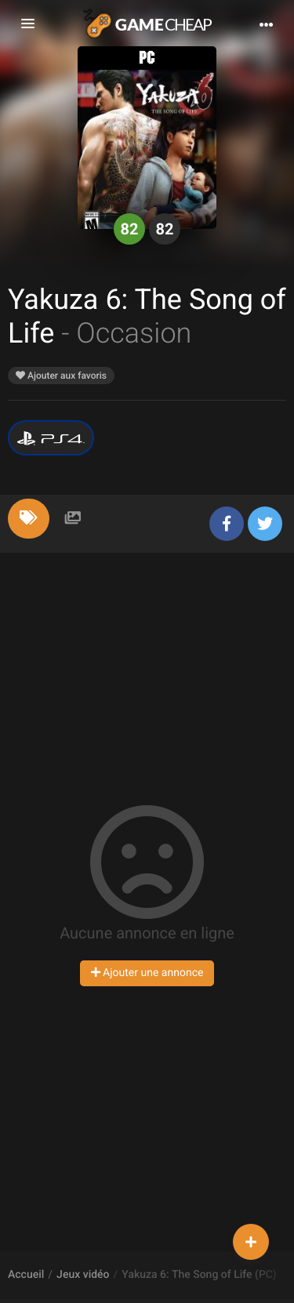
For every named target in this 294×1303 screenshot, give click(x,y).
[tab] (28, 519)
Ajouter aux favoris (61, 375)
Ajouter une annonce (147, 973)
